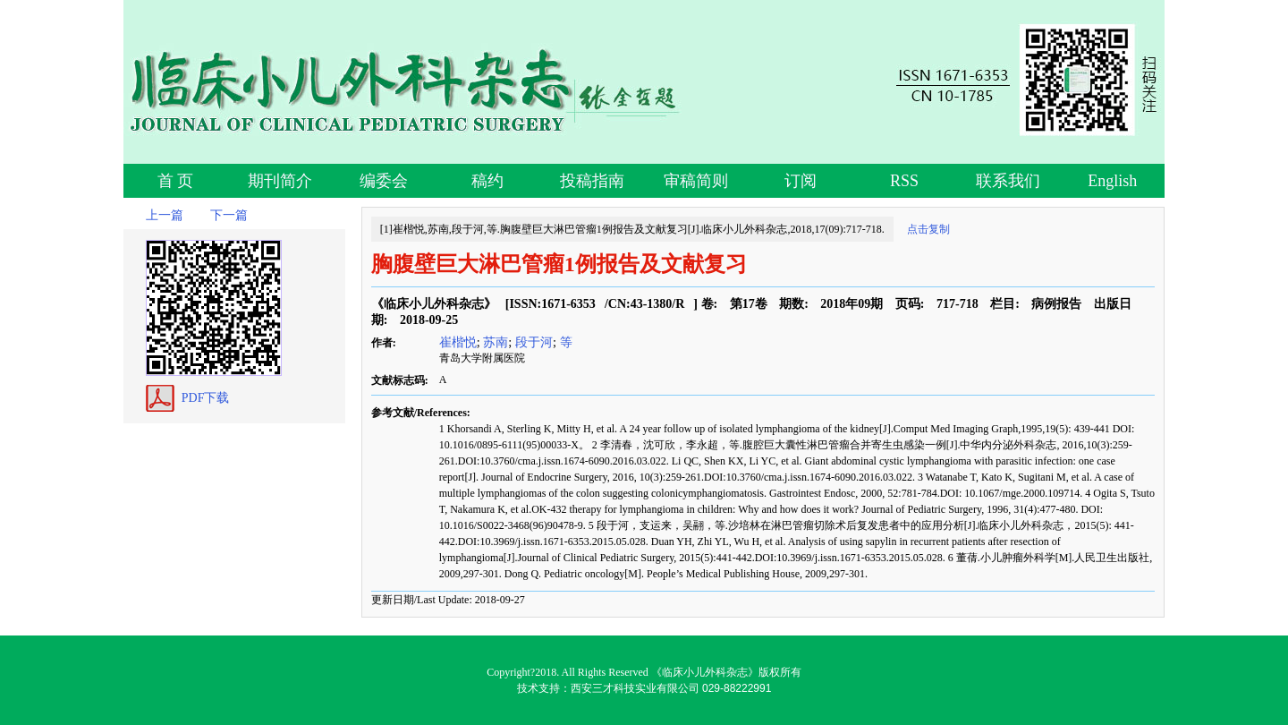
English (1112, 181)
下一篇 (229, 215)
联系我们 (1008, 181)
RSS (904, 181)
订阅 (800, 181)
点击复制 (928, 229)
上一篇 (164, 215)
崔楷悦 (458, 342)
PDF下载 (206, 398)
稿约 (487, 181)
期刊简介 (280, 181)
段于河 (534, 342)
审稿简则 (696, 181)
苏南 (495, 342)
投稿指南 (592, 181)
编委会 (384, 181)
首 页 (175, 181)
